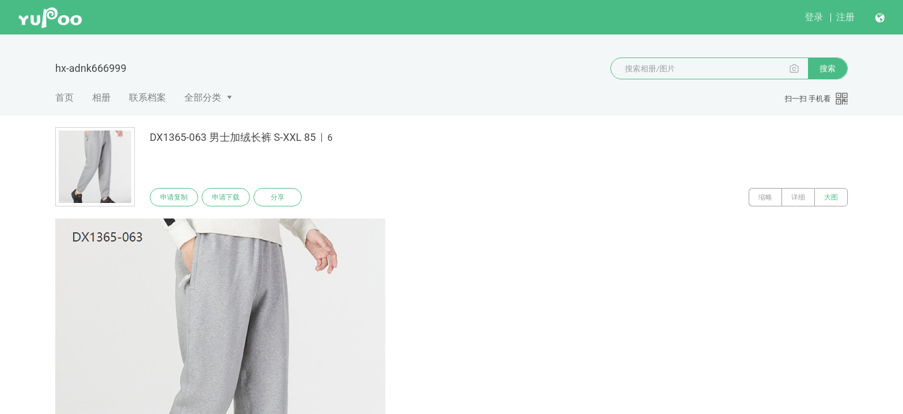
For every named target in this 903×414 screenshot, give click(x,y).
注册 (845, 17)
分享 (277, 197)
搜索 (827, 68)
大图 (831, 197)
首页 (64, 97)
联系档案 (147, 97)
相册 (101, 97)
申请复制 (174, 197)
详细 (798, 197)
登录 (814, 17)
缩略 (765, 197)
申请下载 (226, 197)
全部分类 (202, 97)
